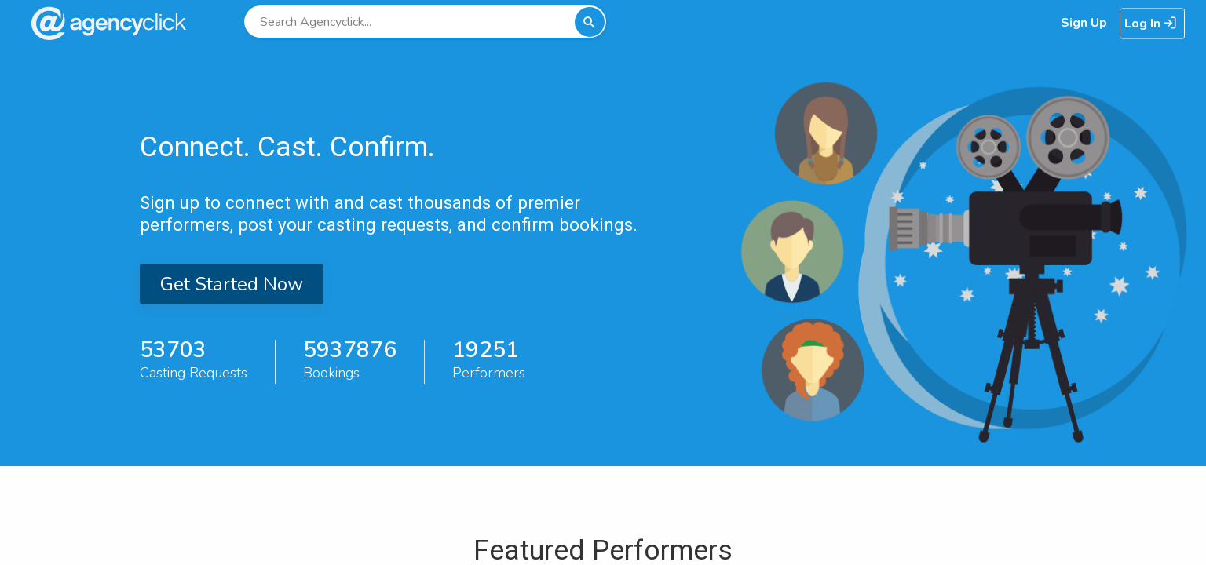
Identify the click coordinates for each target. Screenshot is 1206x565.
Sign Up (1084, 22)
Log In (1150, 23)
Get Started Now (231, 284)
